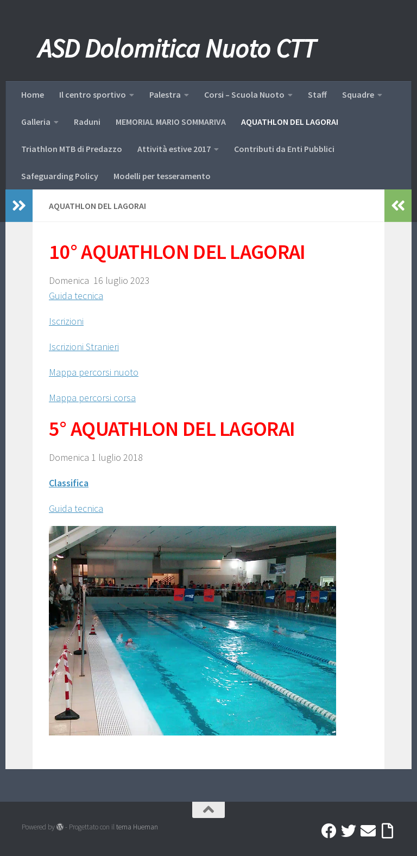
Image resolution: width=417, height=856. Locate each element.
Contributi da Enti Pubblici (284, 148)
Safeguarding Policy (59, 175)
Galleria (35, 121)
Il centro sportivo (92, 94)
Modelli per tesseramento (162, 175)
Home (32, 94)
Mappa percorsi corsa (92, 397)
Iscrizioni (66, 321)
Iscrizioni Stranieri (84, 346)
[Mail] (368, 831)
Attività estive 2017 (174, 148)
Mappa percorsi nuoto (93, 372)
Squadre (358, 94)
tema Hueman (137, 827)
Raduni (87, 121)
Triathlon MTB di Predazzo (71, 148)
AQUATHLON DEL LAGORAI (289, 121)
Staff (317, 94)
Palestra (165, 94)
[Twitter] (348, 831)
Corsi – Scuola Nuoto (244, 94)
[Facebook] (329, 831)
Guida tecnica (76, 295)
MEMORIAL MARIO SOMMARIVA (171, 121)
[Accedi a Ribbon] (387, 831)
